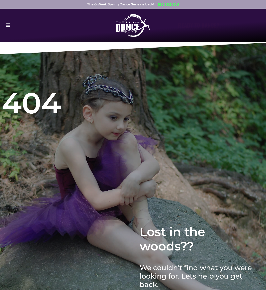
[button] (19, 25)
